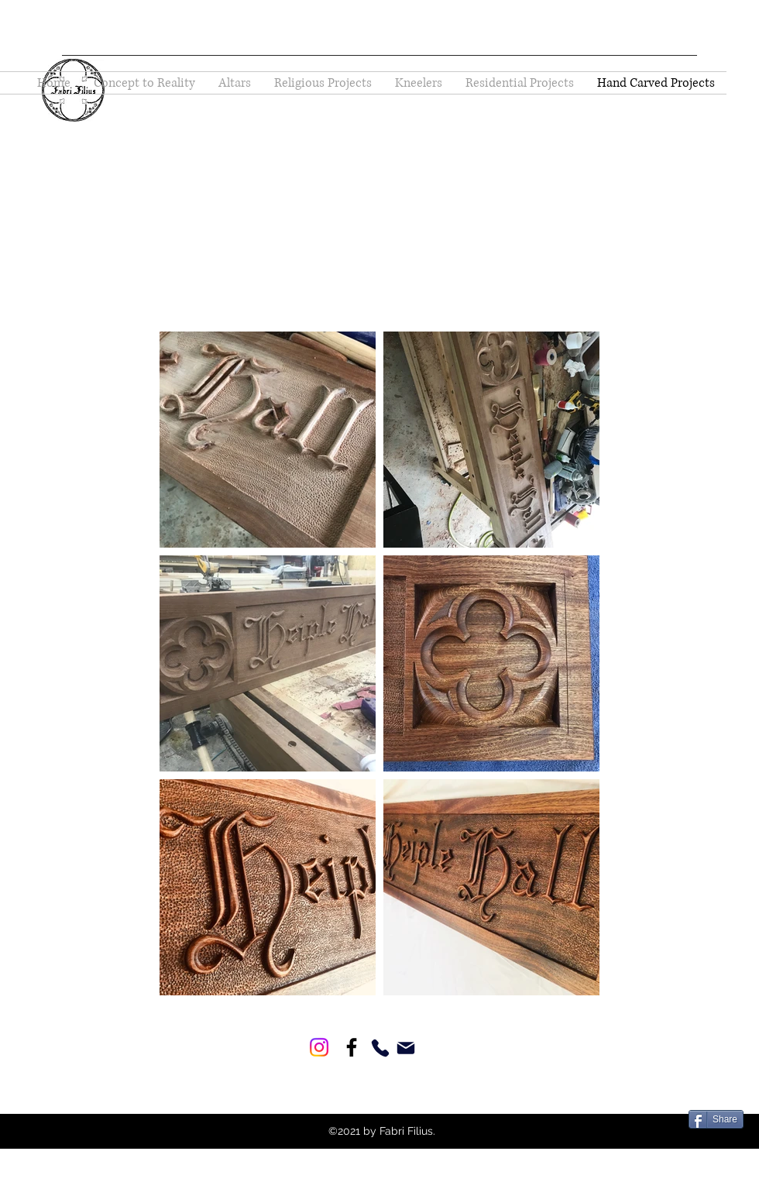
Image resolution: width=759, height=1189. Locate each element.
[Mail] (405, 1047)
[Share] (716, 1119)
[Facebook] (351, 1047)
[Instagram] (319, 1047)
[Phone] (380, 1047)
